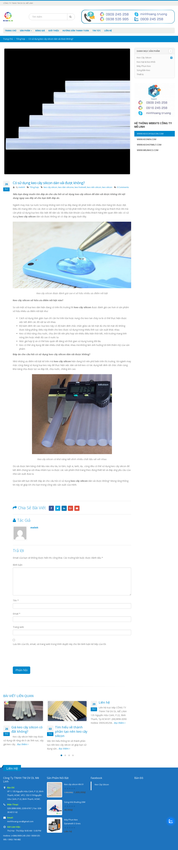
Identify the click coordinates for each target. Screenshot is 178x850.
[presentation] (37, 657)
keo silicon (107, 187)
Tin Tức (96, 30)
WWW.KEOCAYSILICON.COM (150, 133)
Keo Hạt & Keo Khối (146, 61)
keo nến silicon (94, 187)
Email (76, 508)
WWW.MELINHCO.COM (147, 150)
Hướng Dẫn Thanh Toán (76, 30)
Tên (16, 600)
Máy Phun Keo (144, 66)
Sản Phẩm (25, 30)
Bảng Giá (40, 30)
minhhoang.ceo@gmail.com (20, 821)
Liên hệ (104, 702)
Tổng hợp (34, 187)
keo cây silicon (50, 187)
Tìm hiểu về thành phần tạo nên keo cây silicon (71, 731)
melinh (22, 187)
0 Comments (123, 187)
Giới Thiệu (53, 30)
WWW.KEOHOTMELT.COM (149, 144)
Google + (70, 508)
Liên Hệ (108, 30)
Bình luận (17, 564)
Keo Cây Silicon (144, 57)
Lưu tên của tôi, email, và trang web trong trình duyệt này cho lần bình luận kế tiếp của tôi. (59, 644)
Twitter (57, 508)
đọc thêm (22, 744)
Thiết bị (140, 74)
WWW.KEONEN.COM (146, 139)
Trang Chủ (10, 30)
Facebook (51, 508)
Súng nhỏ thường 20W (74, 802)
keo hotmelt (80, 187)
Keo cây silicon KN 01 (74, 784)
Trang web (18, 626)
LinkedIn (64, 508)
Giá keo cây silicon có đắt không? (27, 729)
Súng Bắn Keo (143, 70)
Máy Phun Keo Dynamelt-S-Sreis (72, 821)
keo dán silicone (66, 187)
